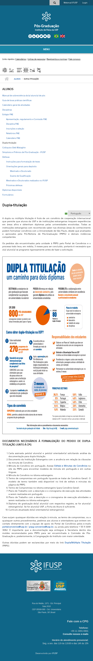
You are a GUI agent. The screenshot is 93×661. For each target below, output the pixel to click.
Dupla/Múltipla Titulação (78, 542)
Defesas (6, 157)
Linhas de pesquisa (36, 59)
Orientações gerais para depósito (21, 166)
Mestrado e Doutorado (20, 171)
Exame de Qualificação (20, 176)
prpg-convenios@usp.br (41, 526)
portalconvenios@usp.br (14, 526)
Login (84, 2)
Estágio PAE (7, 114)
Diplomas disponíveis (12, 190)
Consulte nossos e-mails (75, 634)
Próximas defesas (14, 185)
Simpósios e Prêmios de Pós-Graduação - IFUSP (24, 152)
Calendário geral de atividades (16, 105)
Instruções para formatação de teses (23, 161)
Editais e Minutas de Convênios (70, 465)
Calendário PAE (13, 138)
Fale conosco (74, 59)
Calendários (20, 59)
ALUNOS (17, 79)
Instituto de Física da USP (46, 30)
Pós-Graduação (46, 26)
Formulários (7, 195)
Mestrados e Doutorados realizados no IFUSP (27, 180)
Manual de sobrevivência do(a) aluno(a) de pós (23, 95)
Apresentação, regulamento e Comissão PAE (26, 119)
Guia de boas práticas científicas (17, 100)
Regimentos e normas (57, 59)
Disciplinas (7, 110)
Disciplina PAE (12, 124)
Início (6, 79)
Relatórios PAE (12, 133)
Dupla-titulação (9, 142)
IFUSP (55, 653)
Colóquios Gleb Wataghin (14, 147)
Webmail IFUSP (71, 2)
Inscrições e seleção (15, 128)
